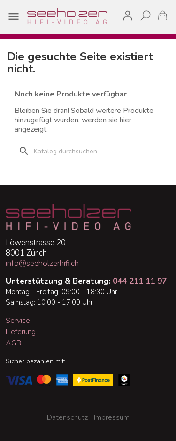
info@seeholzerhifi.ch (42, 263)
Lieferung (21, 332)
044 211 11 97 (140, 281)
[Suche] (88, 151)
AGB (13, 343)
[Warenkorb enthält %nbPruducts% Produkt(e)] (162, 15)
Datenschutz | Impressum (88, 417)
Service (18, 320)
